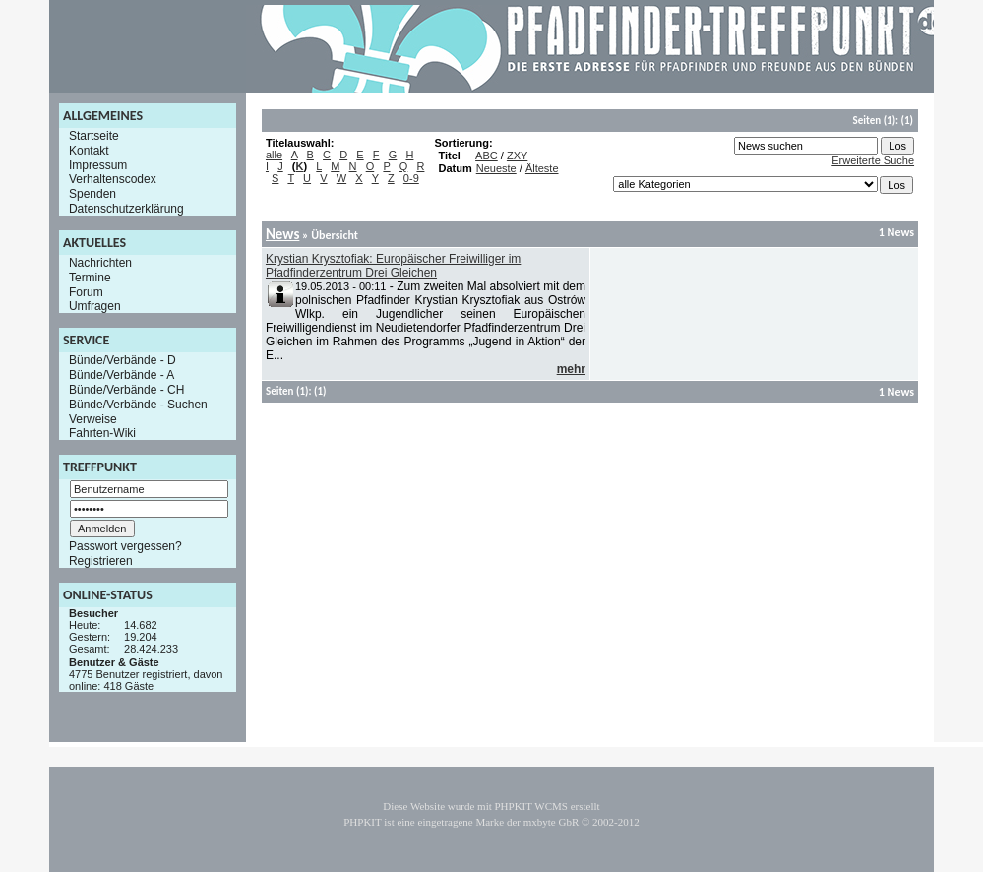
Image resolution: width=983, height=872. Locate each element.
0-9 (411, 178)
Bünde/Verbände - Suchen (138, 404)
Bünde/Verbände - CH (126, 390)
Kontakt (89, 150)
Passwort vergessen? (125, 546)
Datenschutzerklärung (126, 209)
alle (274, 154)
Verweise (93, 418)
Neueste (496, 168)
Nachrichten (100, 263)
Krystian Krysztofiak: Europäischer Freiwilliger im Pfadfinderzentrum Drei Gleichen (393, 266)
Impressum (98, 164)
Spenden (92, 194)
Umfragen (95, 306)
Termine (90, 277)
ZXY (517, 155)
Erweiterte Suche (872, 160)
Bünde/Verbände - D (122, 360)
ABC (486, 155)
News (282, 234)
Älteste (542, 168)
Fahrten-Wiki (102, 433)
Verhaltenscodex (112, 179)
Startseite (94, 136)
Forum (86, 291)
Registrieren (101, 561)
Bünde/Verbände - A (121, 375)
